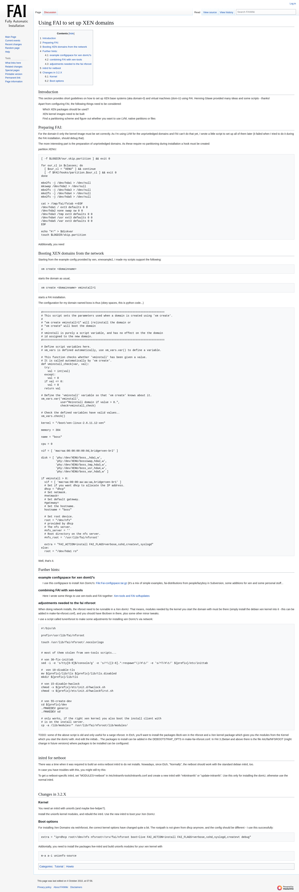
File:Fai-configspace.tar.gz (111, 583)
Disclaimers (76, 887)
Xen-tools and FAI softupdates (132, 595)
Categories (45, 866)
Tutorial (59, 866)
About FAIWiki (61, 887)
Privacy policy (44, 887)
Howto (70, 866)
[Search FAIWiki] (266, 12)
